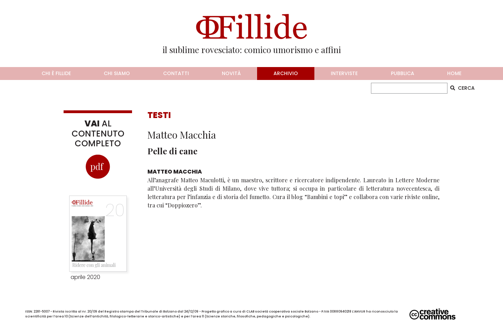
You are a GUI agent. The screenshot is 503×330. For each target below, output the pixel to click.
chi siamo (117, 73)
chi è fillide (56, 73)
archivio (286, 73)
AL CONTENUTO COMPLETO (98, 133)
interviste (344, 73)
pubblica (402, 73)
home (454, 73)
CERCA (462, 88)
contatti (176, 73)
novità (231, 73)
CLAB (250, 311)
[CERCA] (409, 88)
